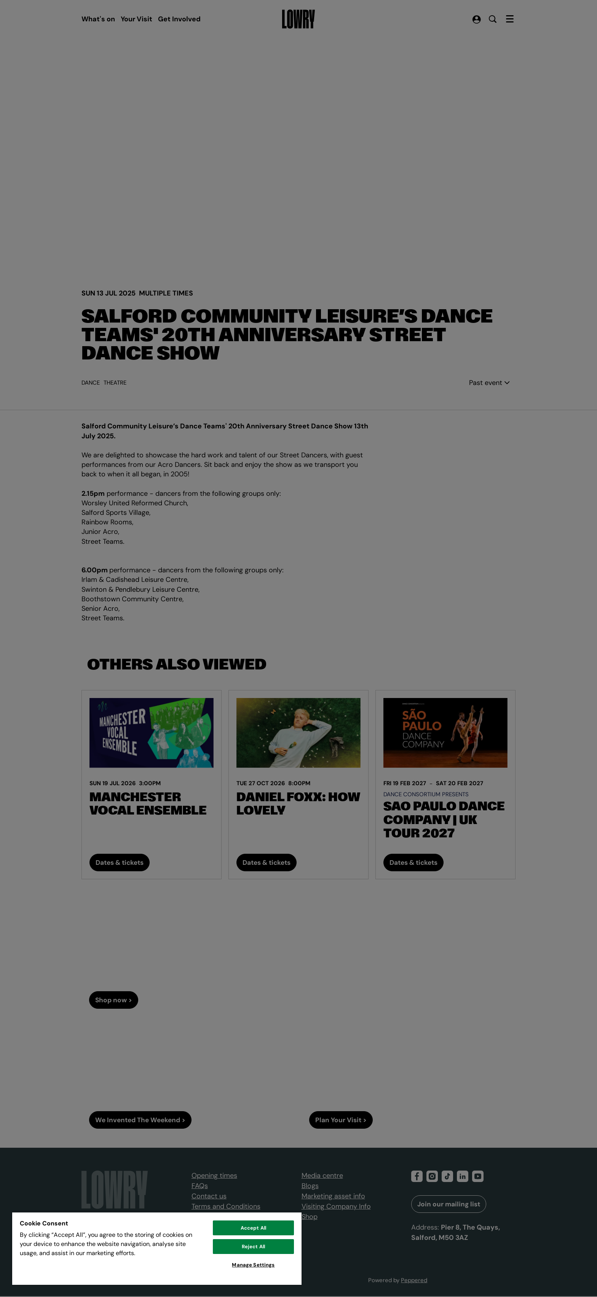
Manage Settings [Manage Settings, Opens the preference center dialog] (253, 1265)
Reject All (253, 1246)
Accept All (253, 1228)
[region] (157, 1248)
